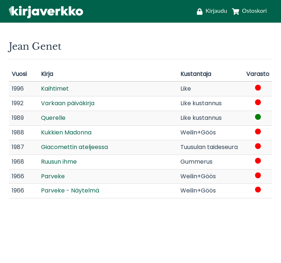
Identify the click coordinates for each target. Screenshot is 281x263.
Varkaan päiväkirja (67, 103)
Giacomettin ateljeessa (74, 147)
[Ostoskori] (248, 10)
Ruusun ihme (59, 161)
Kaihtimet (55, 88)
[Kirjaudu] (212, 10)
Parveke (53, 176)
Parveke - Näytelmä (70, 190)
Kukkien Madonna (66, 132)
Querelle (53, 118)
